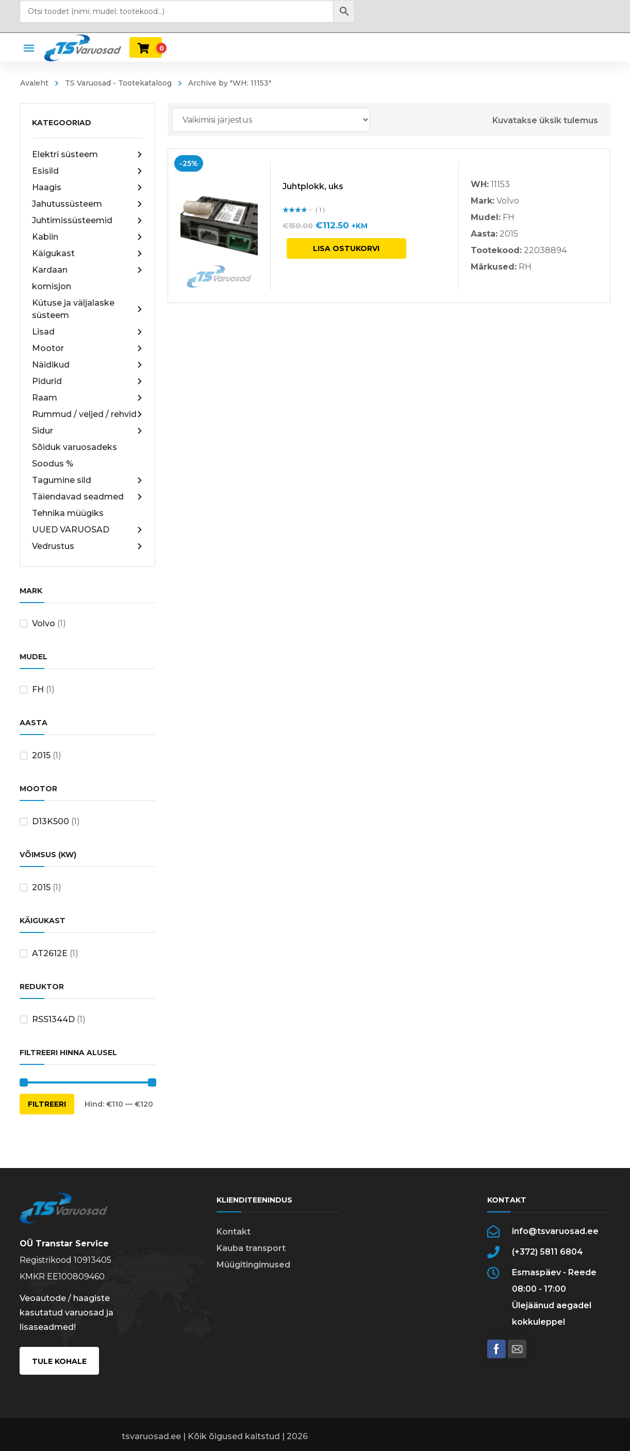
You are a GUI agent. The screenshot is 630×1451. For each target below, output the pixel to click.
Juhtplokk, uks (313, 186)
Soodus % (52, 464)
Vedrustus (87, 546)
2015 (41, 755)
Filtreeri (47, 1104)
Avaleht (34, 83)
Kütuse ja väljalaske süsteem (87, 309)
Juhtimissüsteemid (87, 220)
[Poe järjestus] (271, 119)
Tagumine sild (87, 480)
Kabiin (87, 237)
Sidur (87, 431)
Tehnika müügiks (68, 513)
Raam (87, 398)
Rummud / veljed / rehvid (87, 414)
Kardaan (87, 270)
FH (38, 689)
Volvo (43, 623)
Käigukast (87, 253)
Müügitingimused (253, 1265)
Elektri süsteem (87, 154)
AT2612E (50, 953)
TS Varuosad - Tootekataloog (118, 83)
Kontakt (234, 1232)
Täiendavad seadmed (87, 497)
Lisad (87, 332)
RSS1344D (53, 1019)
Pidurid (87, 381)
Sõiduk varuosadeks (74, 447)
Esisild (87, 171)
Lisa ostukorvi (346, 248)
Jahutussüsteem (87, 204)
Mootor (87, 348)
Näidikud (87, 365)
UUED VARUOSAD (87, 530)
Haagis (87, 187)
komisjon (51, 286)
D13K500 (50, 821)
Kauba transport (251, 1248)
